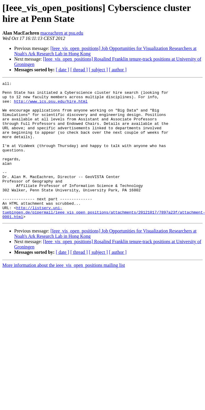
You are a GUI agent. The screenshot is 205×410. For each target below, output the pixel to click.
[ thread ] (79, 69)
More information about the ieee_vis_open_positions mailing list (63, 292)
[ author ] (118, 69)
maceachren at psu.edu (61, 32)
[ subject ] (98, 69)
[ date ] (62, 69)
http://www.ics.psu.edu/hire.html (51, 105)
